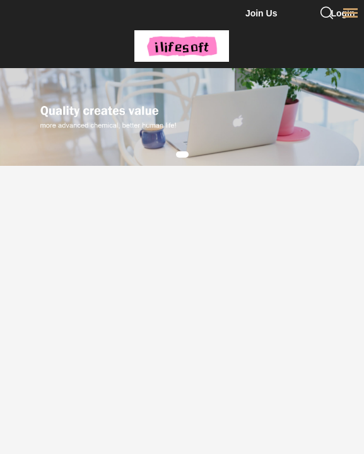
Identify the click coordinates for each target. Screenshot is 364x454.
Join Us (261, 13)
